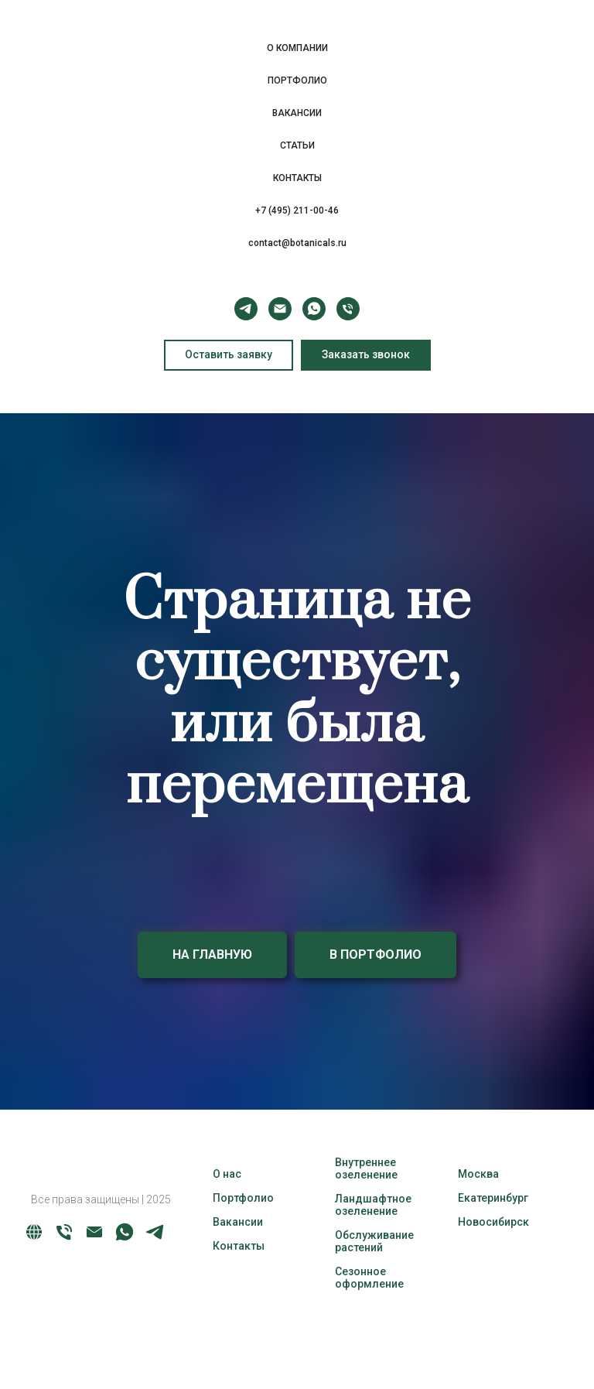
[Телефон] (348, 308)
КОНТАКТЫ (297, 178)
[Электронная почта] (280, 308)
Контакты (239, 1246)
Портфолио (243, 1198)
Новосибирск (493, 1222)
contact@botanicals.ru (297, 243)
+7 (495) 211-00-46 (297, 210)
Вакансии (238, 1222)
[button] (366, 355)
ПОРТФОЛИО (297, 80)
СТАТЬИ (297, 145)
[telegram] (246, 308)
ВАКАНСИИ (297, 113)
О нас (227, 1174)
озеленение (366, 1174)
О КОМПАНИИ (297, 48)
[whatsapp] (314, 308)
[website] (34, 1238)
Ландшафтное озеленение (373, 1204)
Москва (478, 1174)
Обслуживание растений (374, 1241)
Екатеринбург (493, 1198)
